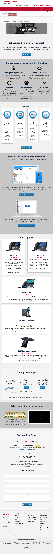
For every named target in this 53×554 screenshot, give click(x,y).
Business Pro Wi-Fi (29, 18)
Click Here (37, 445)
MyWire (27, 5)
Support (39, 8)
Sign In (26, 387)
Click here (9, 397)
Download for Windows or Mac (26, 225)
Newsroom (42, 521)
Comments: (27, 494)
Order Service (18, 515)
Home (4, 8)
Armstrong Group (34, 535)
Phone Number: (27, 484)
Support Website (27, 466)
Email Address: (27, 489)
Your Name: (27, 479)
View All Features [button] (26, 147)
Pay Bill (16, 519)
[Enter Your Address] (16, 12)
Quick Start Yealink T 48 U (10, 390)
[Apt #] (4, 14)
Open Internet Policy (44, 527)
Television (20, 21)
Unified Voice (6, 21)
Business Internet (20, 18)
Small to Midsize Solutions (33, 515)
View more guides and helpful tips (10, 392)
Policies (42, 525)
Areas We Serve (43, 517)
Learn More (26, 54)
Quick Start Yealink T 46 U (10, 388)
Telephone (14, 21)
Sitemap (42, 529)
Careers (42, 523)
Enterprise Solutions (22, 8)
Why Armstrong (43, 515)
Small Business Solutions (11, 8)
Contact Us (33, 5)
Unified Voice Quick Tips (10, 385)
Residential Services (20, 5)
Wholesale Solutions (32, 8)
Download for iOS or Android (26, 194)
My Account (47, 8)
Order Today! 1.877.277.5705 (43, 5)
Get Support (17, 517)
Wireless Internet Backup (40, 18)
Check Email (17, 521)
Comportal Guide (10, 387)
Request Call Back (27, 504)
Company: (27, 474)
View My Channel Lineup (19, 523)
